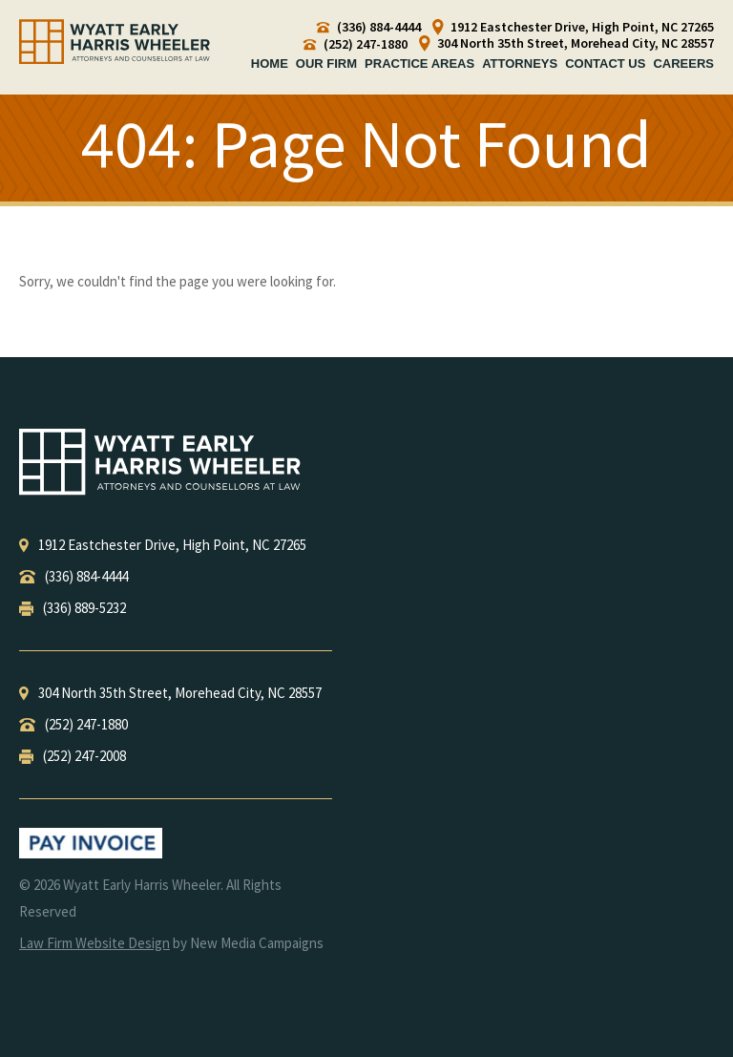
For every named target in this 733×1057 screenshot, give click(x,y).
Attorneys (519, 63)
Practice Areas (419, 63)
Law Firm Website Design (94, 943)
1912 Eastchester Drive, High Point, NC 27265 (573, 27)
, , (162, 545)
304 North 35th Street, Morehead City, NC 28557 (566, 43)
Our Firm (326, 63)
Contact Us (605, 63)
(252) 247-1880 (355, 44)
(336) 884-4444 (369, 27)
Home (269, 63)
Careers (683, 63)
